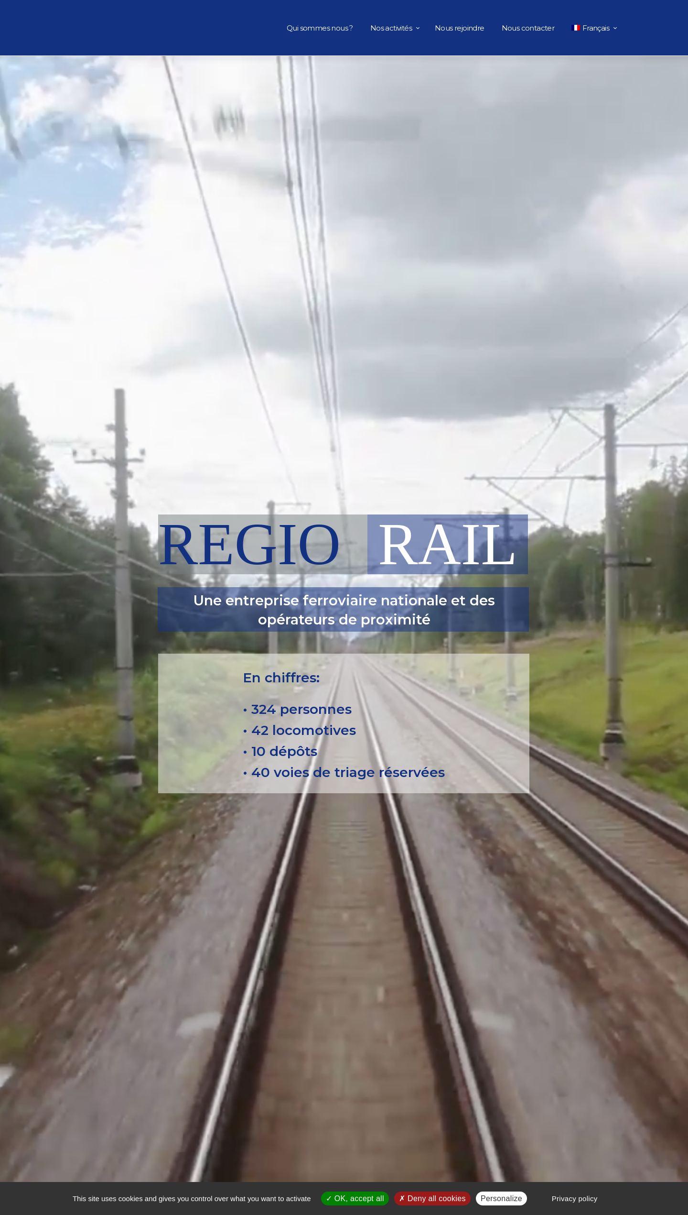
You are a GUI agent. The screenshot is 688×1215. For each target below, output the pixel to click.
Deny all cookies (432, 1198)
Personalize (501, 1198)
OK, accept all (355, 1198)
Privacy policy (575, 1198)
